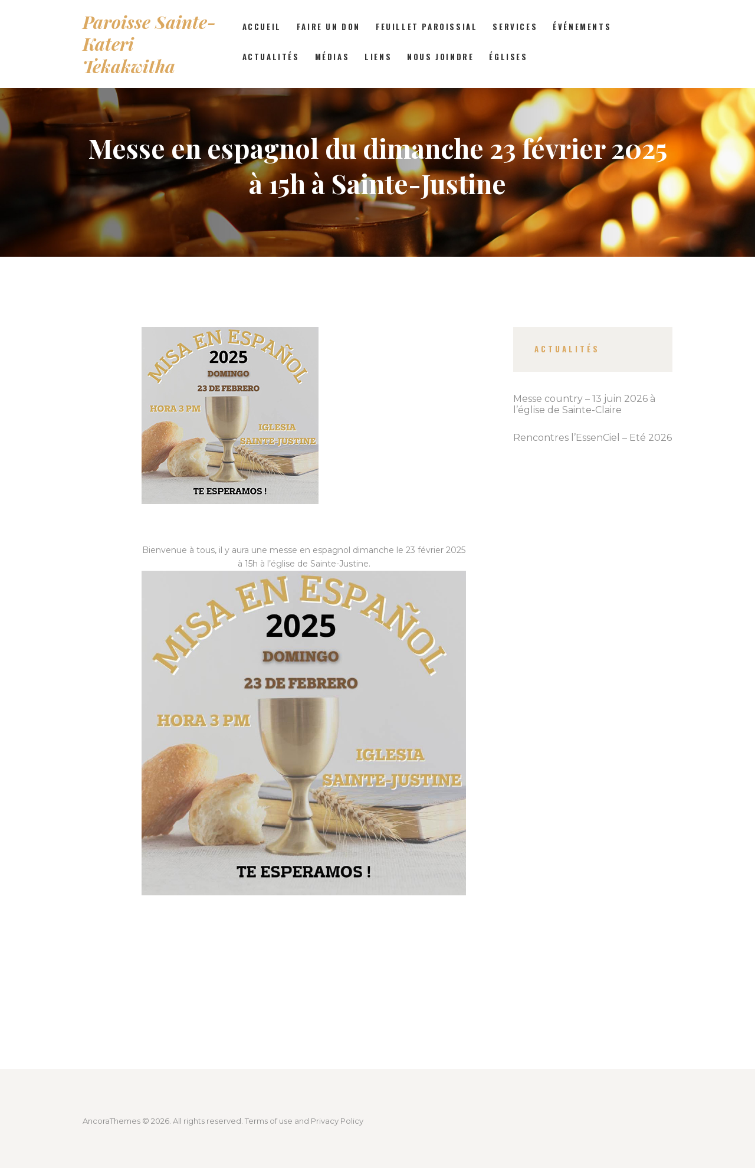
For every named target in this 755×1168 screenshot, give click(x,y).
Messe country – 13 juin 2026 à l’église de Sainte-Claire (584, 404)
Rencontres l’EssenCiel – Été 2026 (592, 437)
